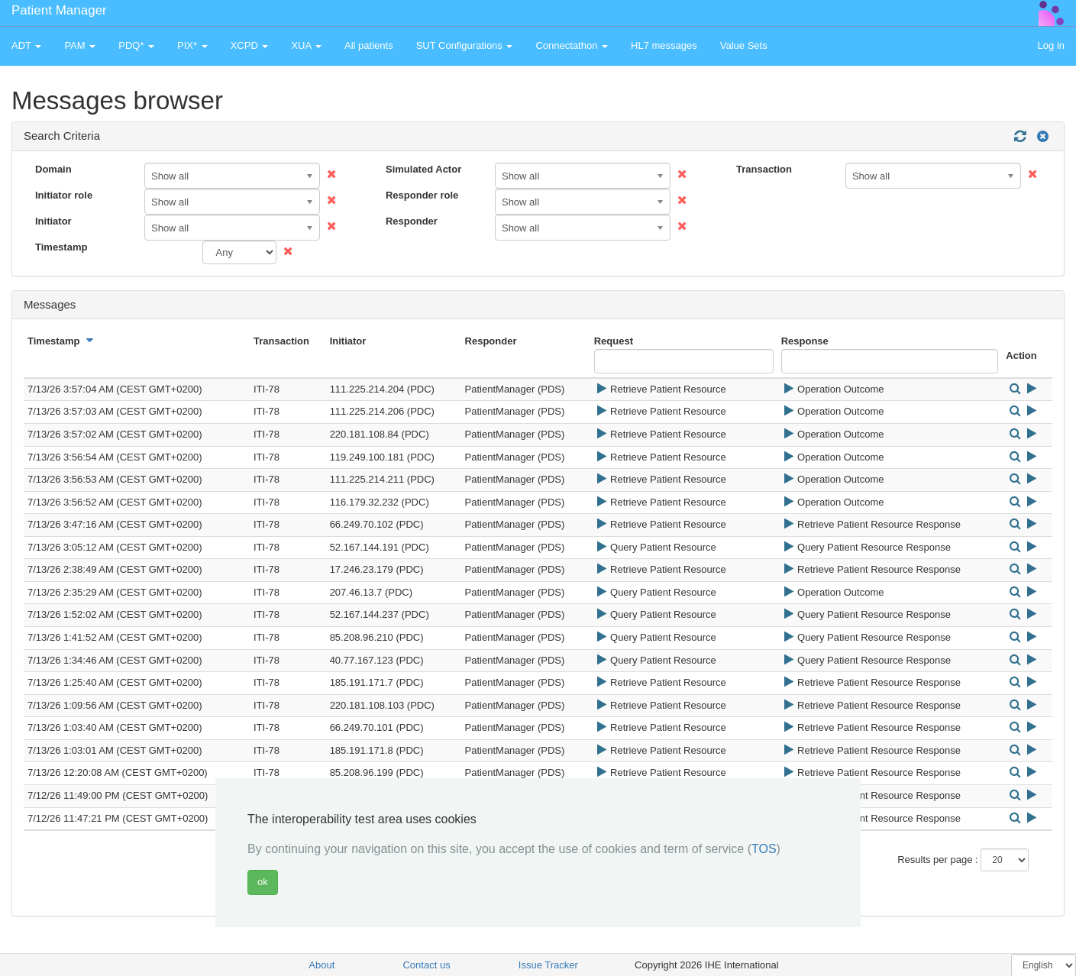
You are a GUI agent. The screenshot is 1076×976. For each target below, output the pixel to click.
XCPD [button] (250, 45)
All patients (368, 45)
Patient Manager (59, 10)
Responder (412, 221)
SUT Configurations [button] (464, 45)
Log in (1051, 45)
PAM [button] (79, 45)
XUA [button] (306, 45)
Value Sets (743, 45)
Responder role (422, 195)
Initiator (53, 221)
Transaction (764, 169)
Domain (53, 169)
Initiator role (63, 195)
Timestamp (61, 247)
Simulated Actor (423, 169)
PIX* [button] (192, 45)
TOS (764, 848)
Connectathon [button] (571, 45)
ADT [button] (26, 45)
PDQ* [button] (136, 45)
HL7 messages (664, 45)
